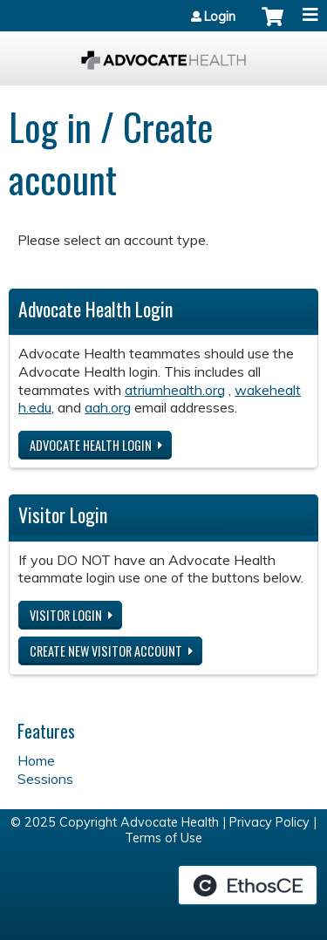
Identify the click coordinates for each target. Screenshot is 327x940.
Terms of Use (163, 838)
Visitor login (66, 615)
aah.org (108, 407)
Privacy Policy (269, 822)
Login (219, 16)
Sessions (45, 778)
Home (36, 760)
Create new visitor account (106, 651)
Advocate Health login (91, 445)
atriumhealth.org (175, 389)
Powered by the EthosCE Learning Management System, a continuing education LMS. (247, 885)
